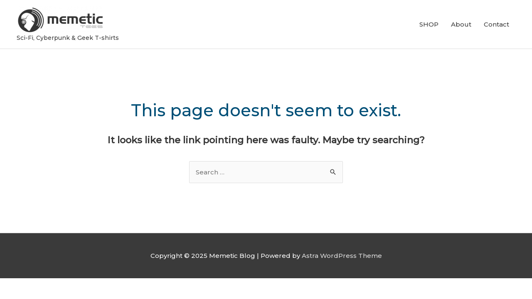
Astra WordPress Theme (342, 256)
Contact (496, 24)
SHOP (428, 24)
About (461, 24)
